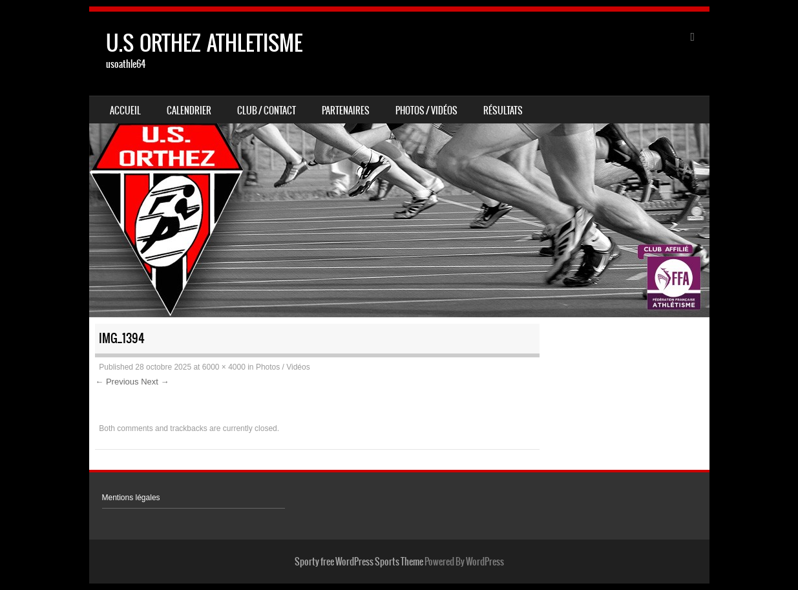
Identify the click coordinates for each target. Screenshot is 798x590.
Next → (155, 381)
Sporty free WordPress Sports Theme (359, 561)
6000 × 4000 (224, 367)
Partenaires (346, 110)
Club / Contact (266, 110)
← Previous (116, 381)
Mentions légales (131, 497)
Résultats (503, 110)
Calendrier (189, 110)
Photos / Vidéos (426, 110)
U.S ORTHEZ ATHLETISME (204, 43)
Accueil (125, 110)
